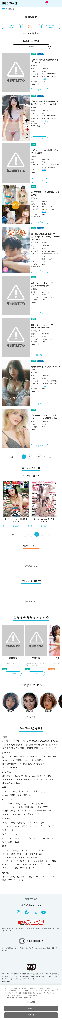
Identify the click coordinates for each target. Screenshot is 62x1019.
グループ (35, 838)
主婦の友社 (28, 744)
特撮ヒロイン (11, 864)
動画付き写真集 (44, 776)
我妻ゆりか (35, 107)
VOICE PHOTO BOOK (12, 779)
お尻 (41, 803)
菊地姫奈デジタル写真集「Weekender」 (45, 368)
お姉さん (24, 823)
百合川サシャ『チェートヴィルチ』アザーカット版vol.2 (44, 326)
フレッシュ (25, 810)
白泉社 (21, 748)
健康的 (9, 810)
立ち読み (39, 90)
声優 (23, 854)
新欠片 (14, 748)
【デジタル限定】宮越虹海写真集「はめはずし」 (44, 61)
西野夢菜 (34, 198)
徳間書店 (6, 748)
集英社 (19, 744)
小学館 (37, 744)
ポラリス (6, 783)
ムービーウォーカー (49, 748)
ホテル (49, 838)
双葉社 (37, 748)
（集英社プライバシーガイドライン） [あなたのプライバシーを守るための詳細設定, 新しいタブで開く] (18, 998)
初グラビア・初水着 (29, 876)
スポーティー (43, 810)
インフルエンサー (45, 861)
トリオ (20, 838)
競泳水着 (39, 791)
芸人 (45, 864)
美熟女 (40, 823)
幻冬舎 (12, 744)
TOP (3, 9)
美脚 (30, 807)
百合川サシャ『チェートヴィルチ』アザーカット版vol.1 (44, 284)
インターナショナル (14, 814)
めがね (9, 795)
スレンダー (11, 803)
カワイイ (29, 826)
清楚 (8, 830)
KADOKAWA (31, 741)
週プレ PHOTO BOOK (12, 757)
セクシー (47, 826)
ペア (7, 838)
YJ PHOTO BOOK (31, 757)
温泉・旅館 (11, 842)
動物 (7, 880)
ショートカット (13, 807)
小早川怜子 (35, 156)
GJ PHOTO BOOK (48, 757)
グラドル (10, 850)
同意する (31, 1015)
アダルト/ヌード (27, 868)
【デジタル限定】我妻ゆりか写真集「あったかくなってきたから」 (44, 102)
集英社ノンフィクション (34, 764)
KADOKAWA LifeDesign (48, 741)
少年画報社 (46, 744)
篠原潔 (44, 170)
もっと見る (31, 717)
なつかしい (11, 826)
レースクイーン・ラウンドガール (20, 857)
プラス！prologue (28, 776)
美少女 (9, 823)
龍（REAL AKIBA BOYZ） (40, 243)
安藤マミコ (45, 261)
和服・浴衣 (25, 795)
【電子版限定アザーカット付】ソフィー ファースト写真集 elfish (44, 416)
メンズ (49, 876)
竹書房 (54, 744)
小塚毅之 (45, 79)
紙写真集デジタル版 (11, 776)
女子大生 (37, 854)
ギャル (34, 814)
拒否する (31, 1008)
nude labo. (15, 783)
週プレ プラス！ (31, 26)
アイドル (28, 850)
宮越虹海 (34, 66)
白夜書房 (29, 748)
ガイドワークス (18, 741)
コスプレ (10, 791)
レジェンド (30, 864)
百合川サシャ (35, 289)
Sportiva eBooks (9, 767)
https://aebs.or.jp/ (7, 981)
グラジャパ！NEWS (50, 26)
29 (39, 457)
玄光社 (5, 744)
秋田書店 (6, 741)
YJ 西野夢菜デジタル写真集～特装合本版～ (45, 193)
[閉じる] (58, 989)
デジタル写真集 (11, 26)
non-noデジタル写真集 (33, 760)
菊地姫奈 (34, 373)
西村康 (44, 212)
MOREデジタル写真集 (12, 760)
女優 (42, 850)
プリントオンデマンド (33, 779)
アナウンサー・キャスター (17, 861)
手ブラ (9, 876)
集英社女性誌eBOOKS (12, 764)
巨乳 (28, 803)
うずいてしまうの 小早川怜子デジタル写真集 (44, 151)
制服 (25, 791)
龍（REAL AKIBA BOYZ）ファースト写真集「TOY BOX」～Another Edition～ (45, 236)
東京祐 (44, 386)
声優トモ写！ (49, 779)
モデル (9, 854)
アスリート (10, 868)
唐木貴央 (45, 121)
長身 (43, 807)
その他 (20, 880)
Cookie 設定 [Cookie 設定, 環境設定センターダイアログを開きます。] (31, 1002)
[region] (31, 1002)
